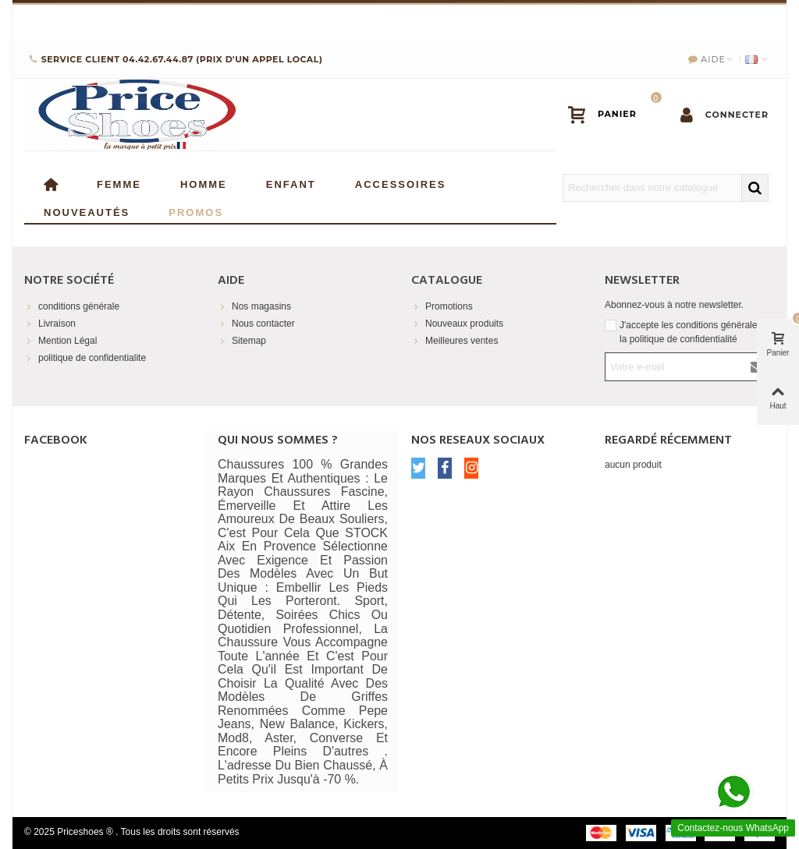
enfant (291, 183)
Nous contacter (256, 324)
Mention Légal (60, 341)
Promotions (442, 306)
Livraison (50, 324)
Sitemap (242, 341)
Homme (203, 183)
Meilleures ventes (454, 341)
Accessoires (400, 183)
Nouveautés (87, 211)
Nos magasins (254, 306)
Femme (119, 183)
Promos (196, 211)
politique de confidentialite (85, 358)
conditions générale (71, 306)
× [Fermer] (774, 19)
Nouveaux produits (457, 324)
